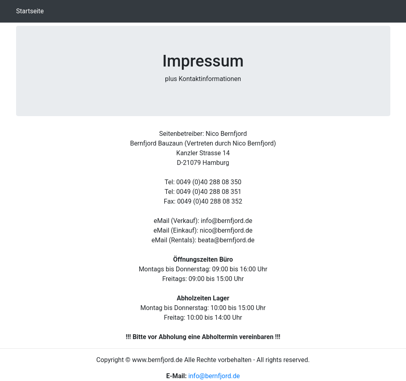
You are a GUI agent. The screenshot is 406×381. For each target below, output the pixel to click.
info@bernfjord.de (214, 376)
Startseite (31, 10)
